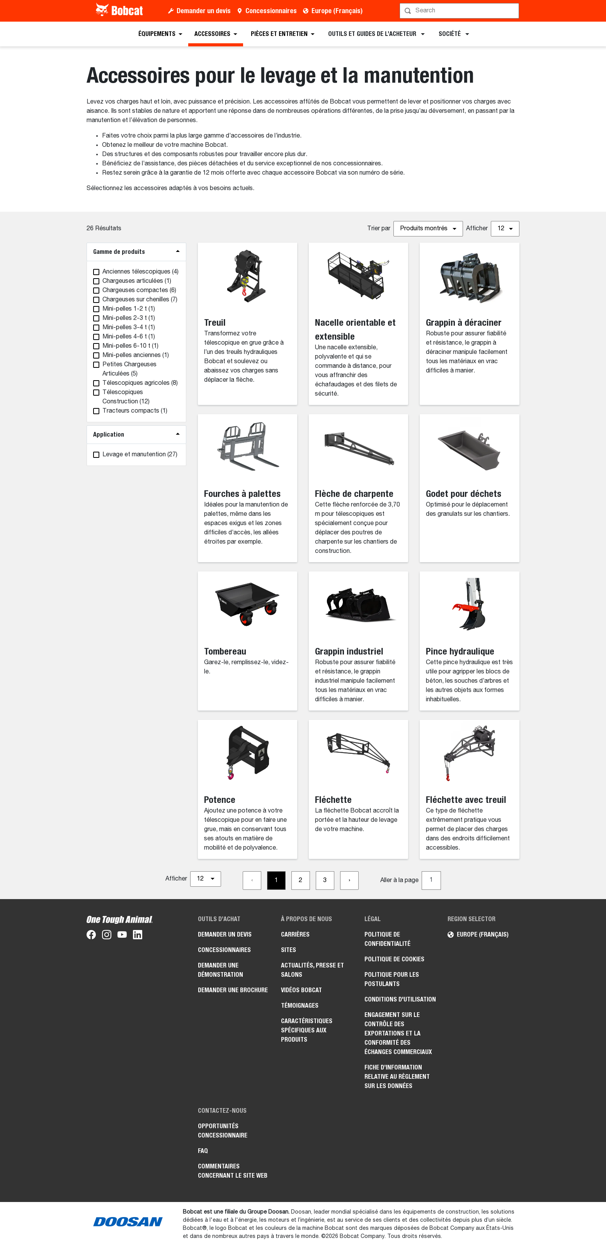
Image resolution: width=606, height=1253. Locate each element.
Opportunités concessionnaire (222, 1130)
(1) (136, 281)
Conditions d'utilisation (400, 999)
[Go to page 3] (325, 880)
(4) (140, 272)
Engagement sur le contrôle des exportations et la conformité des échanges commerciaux (398, 1033)
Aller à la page (399, 880)
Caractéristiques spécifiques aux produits (306, 1030)
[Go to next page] (349, 880)
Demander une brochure (233, 990)
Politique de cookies (394, 959)
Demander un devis (204, 11)
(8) (140, 383)
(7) (139, 300)
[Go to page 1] (276, 880)
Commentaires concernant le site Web (232, 1171)
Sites (288, 950)
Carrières (295, 934)
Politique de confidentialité (387, 939)
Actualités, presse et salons (312, 970)
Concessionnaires (271, 11)
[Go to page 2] (300, 880)
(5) (129, 369)
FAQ (203, 1150)
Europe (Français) (337, 11)
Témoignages (299, 1005)
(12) (126, 397)
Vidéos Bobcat (301, 990)
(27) (139, 455)
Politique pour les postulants (391, 979)
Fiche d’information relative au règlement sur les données (397, 1077)
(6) (139, 290)
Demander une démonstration (220, 970)
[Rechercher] (460, 10)
